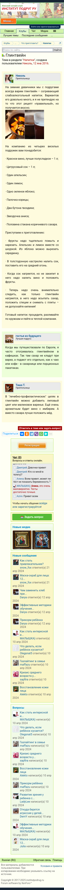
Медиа (44, 31)
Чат (34, 31)
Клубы (22, 31)
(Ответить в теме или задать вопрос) (40, 428)
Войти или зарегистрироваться (45, 27)
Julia (23, 846)
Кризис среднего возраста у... (31, 674)
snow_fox (26, 567)
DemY (23, 816)
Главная (9, 31)
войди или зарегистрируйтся (30, 505)
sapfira (24, 679)
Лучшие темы (10, 35)
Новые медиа (21, 527)
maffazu (25, 664)
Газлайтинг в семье (32, 661)
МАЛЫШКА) (27, 638)
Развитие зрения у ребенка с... (32, 796)
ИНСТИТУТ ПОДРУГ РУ (19, 8)
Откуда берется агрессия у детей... (32, 811)
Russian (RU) (9, 860)
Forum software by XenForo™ (16, 883)
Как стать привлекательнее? (32, 562)
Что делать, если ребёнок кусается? (32, 648)
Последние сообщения (34, 35)
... (52, 35)
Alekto (24, 694)
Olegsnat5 (26, 653)
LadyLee (25, 801)
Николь (27, 63)
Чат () (17, 457)
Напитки (28, 60)
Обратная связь (42, 860)
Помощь (57, 860)
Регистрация (32, 445)
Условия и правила (51, 866)
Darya (23, 597)
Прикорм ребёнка (31, 620)
